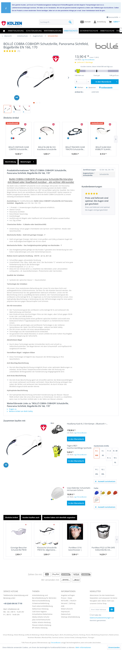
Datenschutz (66, 614)
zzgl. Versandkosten (88, 60)
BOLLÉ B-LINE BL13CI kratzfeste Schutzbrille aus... (46, 148)
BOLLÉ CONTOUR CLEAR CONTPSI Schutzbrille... (19, 148)
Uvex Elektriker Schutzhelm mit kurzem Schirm (78, 489)
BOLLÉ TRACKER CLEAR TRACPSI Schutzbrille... (75, 148)
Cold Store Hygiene (39, 611)
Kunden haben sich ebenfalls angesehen (59, 517)
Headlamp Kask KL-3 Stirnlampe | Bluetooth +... (87, 424)
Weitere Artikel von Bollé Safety (20, 411)
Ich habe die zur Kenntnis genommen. (102, 618)
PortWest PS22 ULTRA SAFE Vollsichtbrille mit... (103, 548)
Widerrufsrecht (67, 609)
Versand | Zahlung (68, 603)
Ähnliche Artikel (11, 517)
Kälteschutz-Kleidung (40, 609)
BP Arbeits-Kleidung (39, 628)
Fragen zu (11, 409)
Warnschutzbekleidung (41, 601)
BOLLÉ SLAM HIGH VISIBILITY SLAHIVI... (103, 148)
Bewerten (91, 87)
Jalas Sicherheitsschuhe (41, 620)
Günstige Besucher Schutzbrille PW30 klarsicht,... (19, 548)
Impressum (65, 611)
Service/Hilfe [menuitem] (113, 17)
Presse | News (66, 598)
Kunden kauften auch (31, 517)
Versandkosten (56, 642)
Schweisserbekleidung (40, 603)
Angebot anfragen (68, 595)
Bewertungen (27, 161)
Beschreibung (10, 162)
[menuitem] (56, 22)
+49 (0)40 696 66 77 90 (12, 603)
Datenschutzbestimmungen (100, 618)
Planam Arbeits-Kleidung (41, 625)
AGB (62, 606)
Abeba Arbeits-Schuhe (40, 617)
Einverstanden (114, 647)
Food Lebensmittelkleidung (42, 606)
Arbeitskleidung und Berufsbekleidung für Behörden (44, 596)
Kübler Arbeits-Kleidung (41, 622)
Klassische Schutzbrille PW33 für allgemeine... (47, 548)
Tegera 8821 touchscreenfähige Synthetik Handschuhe (79, 447)
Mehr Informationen (83, 647)
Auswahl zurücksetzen (105, 481)
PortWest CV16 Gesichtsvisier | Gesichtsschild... (75, 548)
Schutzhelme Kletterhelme (42, 614)
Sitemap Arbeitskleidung (70, 617)
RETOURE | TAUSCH (68, 601)
